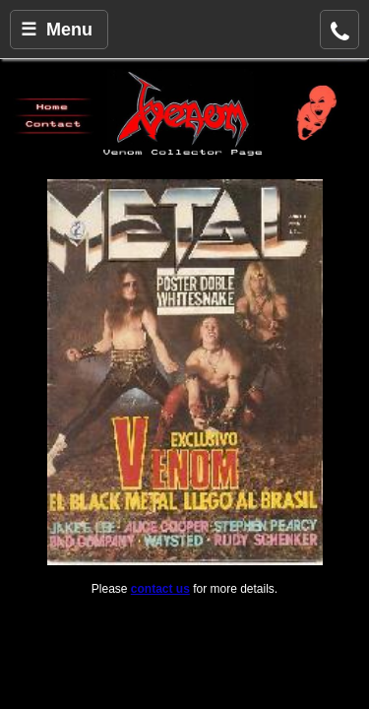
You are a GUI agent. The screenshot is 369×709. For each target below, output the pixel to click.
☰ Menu (56, 29)
